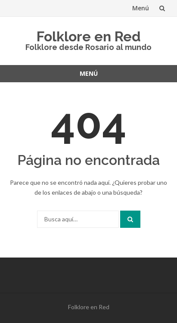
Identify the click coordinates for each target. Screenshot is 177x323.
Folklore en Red (89, 36)
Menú (140, 8)
